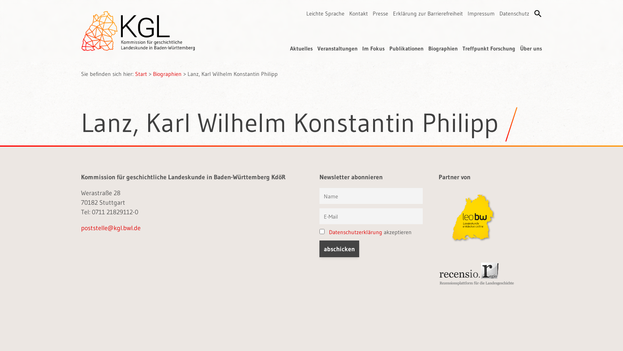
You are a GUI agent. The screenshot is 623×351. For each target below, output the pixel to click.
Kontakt (358, 13)
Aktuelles (301, 48)
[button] (538, 13)
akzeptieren (365, 232)
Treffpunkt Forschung (488, 48)
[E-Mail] (371, 216)
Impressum (481, 13)
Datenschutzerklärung (355, 232)
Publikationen (406, 48)
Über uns (531, 48)
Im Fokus (373, 48)
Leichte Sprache (325, 13)
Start (141, 74)
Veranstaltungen (337, 48)
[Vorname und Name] (371, 196)
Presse (380, 13)
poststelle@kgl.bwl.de (111, 228)
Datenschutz (514, 13)
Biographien (443, 48)
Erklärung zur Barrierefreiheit (428, 13)
